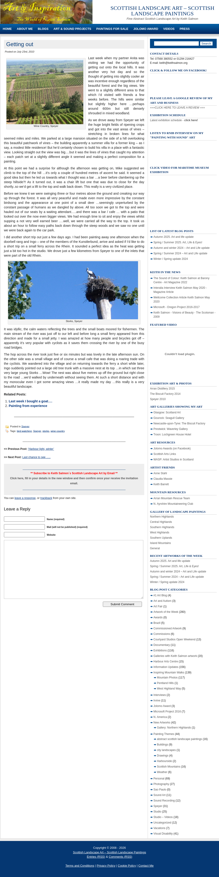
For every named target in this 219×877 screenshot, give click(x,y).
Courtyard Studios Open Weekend (174, 639)
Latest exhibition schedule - (174, 120)
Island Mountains (160, 543)
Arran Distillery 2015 (162, 388)
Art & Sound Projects (72, 29)
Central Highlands (161, 522)
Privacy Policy (106, 865)
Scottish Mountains (168, 766)
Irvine (156, 700)
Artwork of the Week (165, 612)
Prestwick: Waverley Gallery (170, 429)
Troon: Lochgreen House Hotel (172, 434)
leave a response (24, 498)
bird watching (24, 430)
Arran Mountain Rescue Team (171, 498)
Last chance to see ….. (36, 457)
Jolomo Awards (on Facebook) (172, 448)
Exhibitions (160, 650)
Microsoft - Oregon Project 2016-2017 (176, 307)
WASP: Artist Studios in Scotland (173, 459)
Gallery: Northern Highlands (174, 727)
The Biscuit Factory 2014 (165, 393)
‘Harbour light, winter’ (41, 449)
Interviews (159, 695)
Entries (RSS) (96, 856)
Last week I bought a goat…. (30, 401)
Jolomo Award (145, 29)
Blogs (43, 29)
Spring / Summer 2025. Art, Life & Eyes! (177, 242)
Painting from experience (28, 406)
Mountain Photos (167, 677)
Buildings (162, 744)
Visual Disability (163, 833)
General (155, 548)
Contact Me (145, 865)
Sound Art (159, 795)
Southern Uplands (161, 537)
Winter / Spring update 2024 (170, 259)
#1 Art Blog (160, 595)
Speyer (25, 426)
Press (185, 29)
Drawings (162, 755)
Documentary (161, 645)
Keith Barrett (161, 484)
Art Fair (157, 606)
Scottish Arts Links (164, 454)
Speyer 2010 (158, 399)
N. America (160, 717)
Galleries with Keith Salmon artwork (175, 656)
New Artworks (161, 722)
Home (7, 29)
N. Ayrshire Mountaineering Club (173, 503)
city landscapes (166, 750)
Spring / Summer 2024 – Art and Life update (180, 253)
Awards (158, 617)
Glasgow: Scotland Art (167, 412)
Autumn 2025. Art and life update (173, 236)
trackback (46, 498)
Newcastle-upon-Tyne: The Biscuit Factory (179, 423)
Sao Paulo (159, 789)
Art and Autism (162, 600)
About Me (25, 29)
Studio (157, 811)
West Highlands (159, 532)
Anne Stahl (160, 473)
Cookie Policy (127, 865)
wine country (58, 430)
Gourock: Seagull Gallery (168, 418)
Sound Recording (164, 800)
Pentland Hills (165, 683)
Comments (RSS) (120, 856)
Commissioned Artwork (167, 628)
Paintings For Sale (112, 29)
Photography (161, 784)
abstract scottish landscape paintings (179, 739)
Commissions (161, 634)
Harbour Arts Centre (165, 661)
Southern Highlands (162, 527)
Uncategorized (162, 822)
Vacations (159, 828)
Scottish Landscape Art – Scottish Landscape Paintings (162, 11)
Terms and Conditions (79, 865)
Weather (162, 772)
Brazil (156, 623)
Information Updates (165, 667)
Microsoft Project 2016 (167, 711)
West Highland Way (169, 688)
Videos (169, 29)
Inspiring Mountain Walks (168, 672)
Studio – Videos (163, 817)
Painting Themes (163, 734)
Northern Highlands (162, 516)
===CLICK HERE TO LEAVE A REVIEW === (177, 107)
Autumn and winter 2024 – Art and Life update (181, 247)
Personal (158, 778)
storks (46, 430)
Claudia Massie (162, 478)
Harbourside (164, 761)
